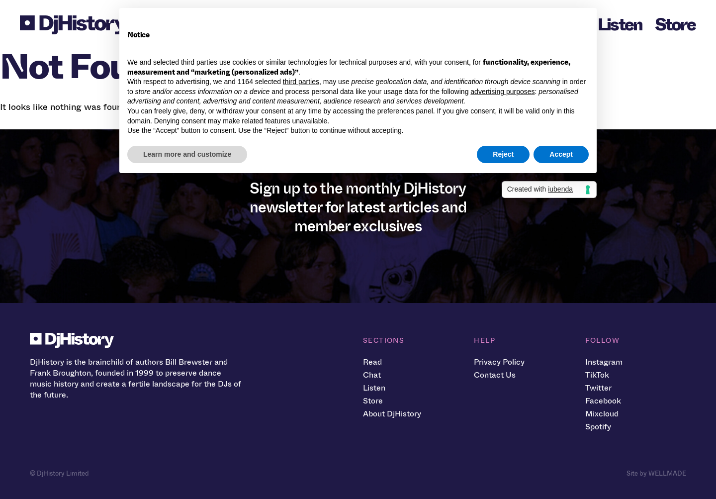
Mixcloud (602, 413)
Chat (372, 375)
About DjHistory (392, 413)
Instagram (604, 362)
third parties (301, 82)
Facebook (603, 400)
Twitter (598, 388)
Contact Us (495, 375)
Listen (620, 24)
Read (372, 362)
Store (675, 24)
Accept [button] (561, 154)
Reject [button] (503, 154)
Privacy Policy (499, 362)
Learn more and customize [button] (187, 154)
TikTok (597, 375)
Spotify (598, 426)
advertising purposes (502, 92)
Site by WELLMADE (656, 473)
